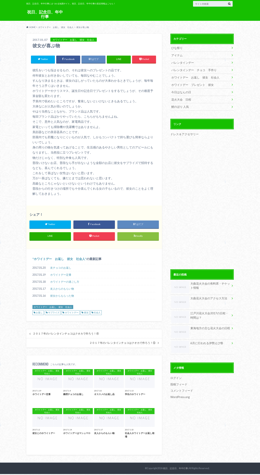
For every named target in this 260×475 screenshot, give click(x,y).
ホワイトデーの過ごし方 (64, 282)
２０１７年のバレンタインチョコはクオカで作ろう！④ (66, 334)
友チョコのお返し (60, 268)
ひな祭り (176, 47)
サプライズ (53, 313)
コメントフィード (181, 385)
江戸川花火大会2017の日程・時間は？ (199, 312)
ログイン (175, 373)
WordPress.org (180, 392)
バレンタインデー (181, 61)
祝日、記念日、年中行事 (45, 14)
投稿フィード (178, 379)
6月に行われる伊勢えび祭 (196, 339)
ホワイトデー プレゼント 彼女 (191, 82)
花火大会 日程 (180, 96)
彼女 (86, 313)
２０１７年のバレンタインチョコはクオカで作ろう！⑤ (122, 343)
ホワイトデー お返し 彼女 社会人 (59, 260)
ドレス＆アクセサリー (183, 130)
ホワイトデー (71, 313)
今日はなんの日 (180, 89)
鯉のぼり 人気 (179, 103)
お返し (39, 313)
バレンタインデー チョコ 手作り (192, 68)
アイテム (176, 54)
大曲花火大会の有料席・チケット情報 (200, 282)
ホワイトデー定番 (60, 275)
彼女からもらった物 (62, 296)
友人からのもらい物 (62, 289)
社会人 (97, 313)
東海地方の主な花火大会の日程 (199, 325)
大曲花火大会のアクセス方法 (198, 295)
